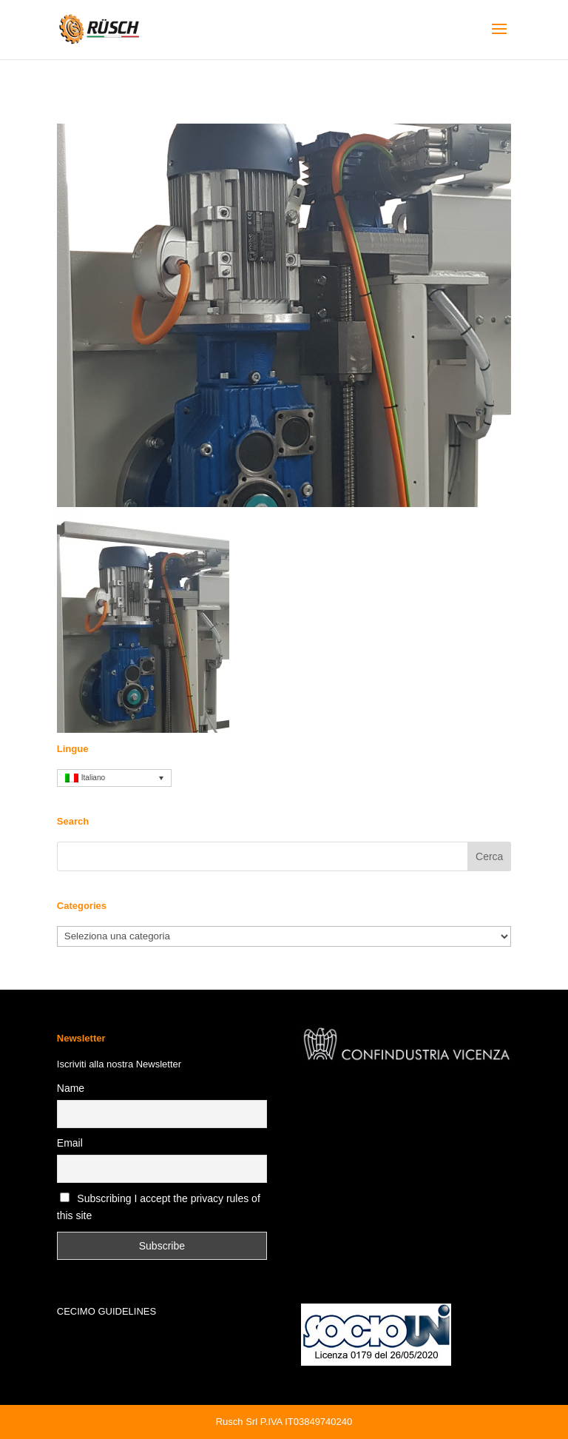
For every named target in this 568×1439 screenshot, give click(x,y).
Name (70, 1088)
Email (70, 1143)
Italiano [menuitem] (93, 778)
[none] (114, 778)
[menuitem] (114, 778)
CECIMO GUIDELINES (106, 1311)
